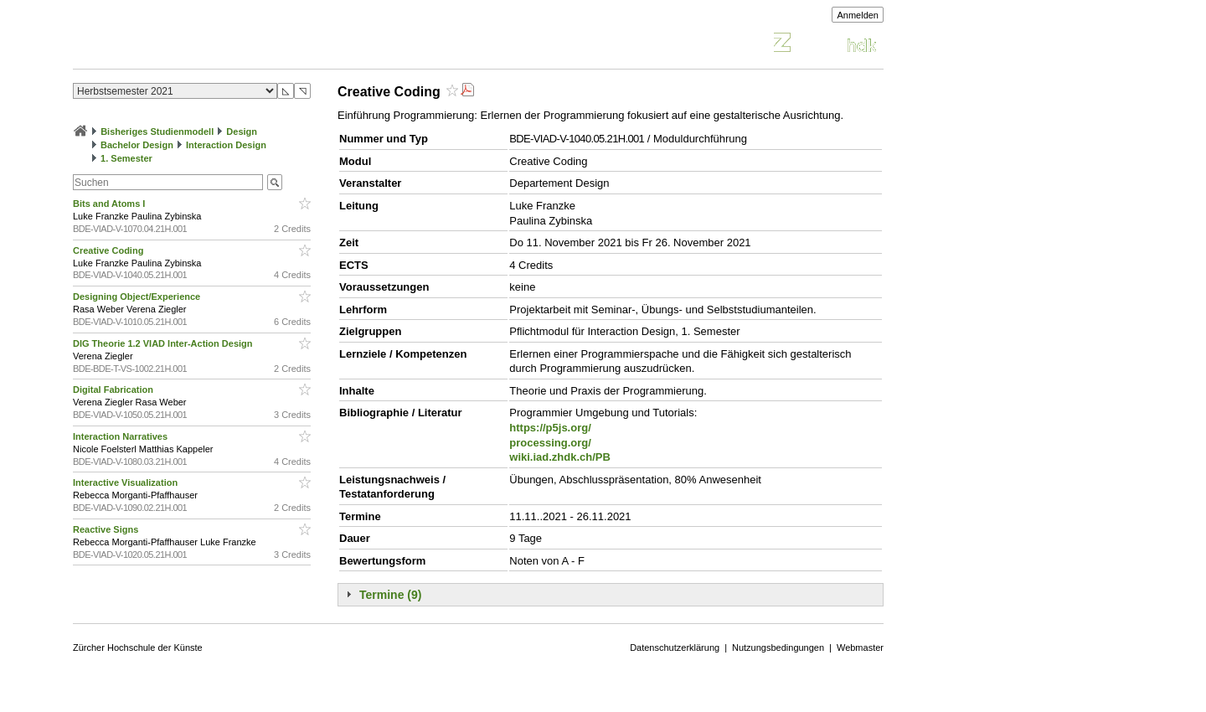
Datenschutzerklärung (674, 647)
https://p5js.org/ (550, 427)
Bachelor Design (136, 145)
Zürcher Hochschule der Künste (138, 647)
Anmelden (858, 15)
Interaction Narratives (121, 436)
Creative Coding (109, 250)
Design (241, 131)
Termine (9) (390, 594)
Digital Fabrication (114, 389)
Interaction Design (226, 145)
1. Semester (126, 158)
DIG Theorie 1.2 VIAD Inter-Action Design (164, 343)
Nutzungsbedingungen (778, 647)
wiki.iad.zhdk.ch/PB (560, 457)
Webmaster (860, 647)
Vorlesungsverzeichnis (196, 45)
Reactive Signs (107, 529)
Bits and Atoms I (110, 204)
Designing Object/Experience (138, 297)
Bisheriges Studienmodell (157, 131)
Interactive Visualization (126, 482)
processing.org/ (550, 442)
